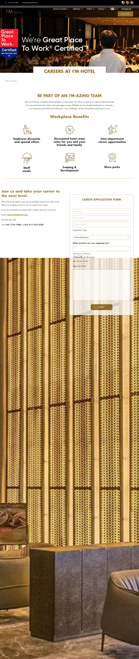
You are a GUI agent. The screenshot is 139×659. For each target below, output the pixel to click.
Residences (126, 9)
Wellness (77, 9)
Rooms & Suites (61, 9)
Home (7, 81)
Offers (90, 9)
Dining (102, 9)
